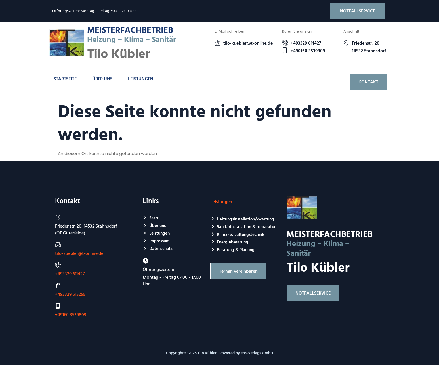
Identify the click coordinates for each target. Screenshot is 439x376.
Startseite (65, 78)
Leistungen (140, 78)
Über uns (102, 78)
